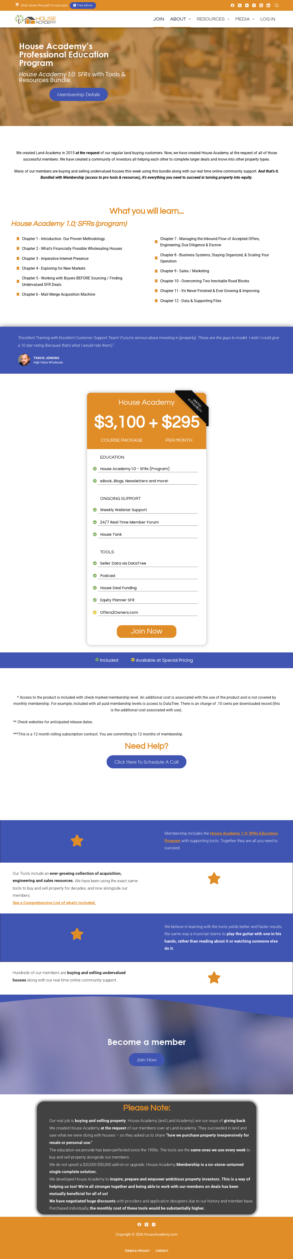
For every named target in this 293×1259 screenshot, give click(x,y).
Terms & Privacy (137, 1251)
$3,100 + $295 (146, 422)
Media (245, 19)
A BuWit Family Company (146, 1241)
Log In (267, 19)
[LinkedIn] (268, 5)
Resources (214, 19)
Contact (162, 1251)
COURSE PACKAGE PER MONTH (146, 440)
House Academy (146, 402)
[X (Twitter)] (240, 5)
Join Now (146, 631)
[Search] (276, 5)
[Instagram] (254, 5)
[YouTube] (247, 5)
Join (158, 19)
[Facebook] (232, 5)
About (181, 19)
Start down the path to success (44, 5)
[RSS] (261, 5)
